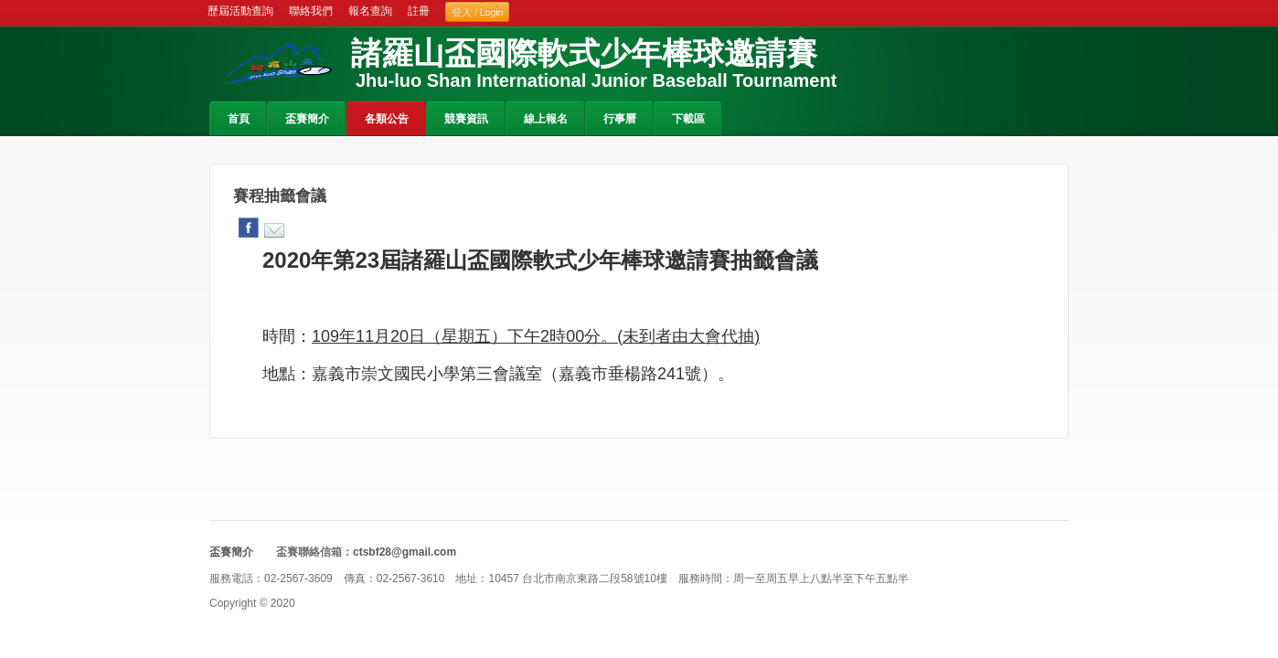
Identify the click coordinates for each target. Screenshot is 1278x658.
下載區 (688, 118)
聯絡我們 (311, 11)
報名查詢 (370, 11)
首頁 (239, 118)
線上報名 (546, 118)
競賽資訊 (466, 118)
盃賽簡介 (307, 118)
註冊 (419, 11)
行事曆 (619, 118)
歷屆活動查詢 (240, 11)
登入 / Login (477, 11)
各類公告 (387, 118)
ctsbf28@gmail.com (404, 552)
